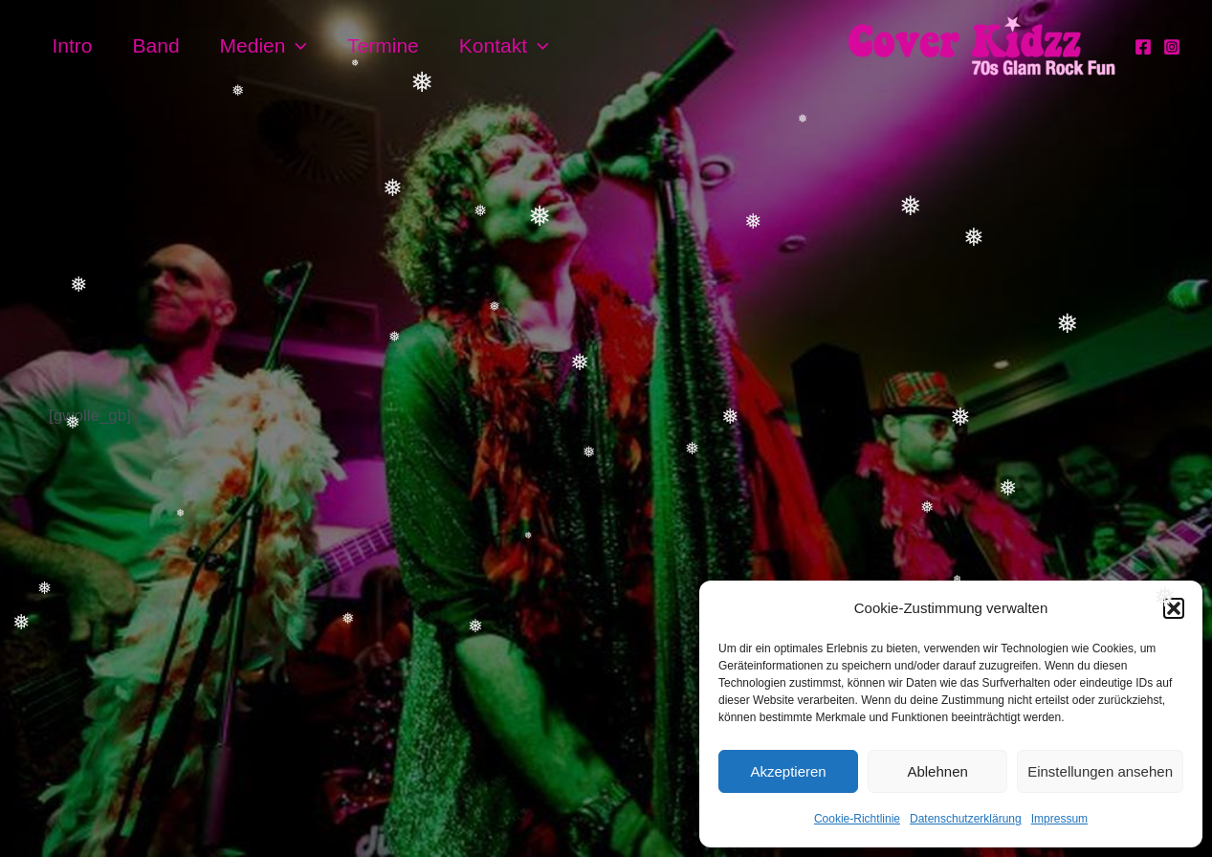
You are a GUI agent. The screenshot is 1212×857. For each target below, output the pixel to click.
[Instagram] (1171, 46)
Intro (73, 45)
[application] (296, 46)
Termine (383, 45)
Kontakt (504, 46)
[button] (1173, 608)
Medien (263, 46)
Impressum (1059, 818)
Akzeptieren (788, 771)
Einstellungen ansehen (1100, 771)
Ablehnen (937, 771)
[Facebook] (1143, 46)
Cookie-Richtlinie (857, 818)
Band (156, 45)
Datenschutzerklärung (966, 818)
